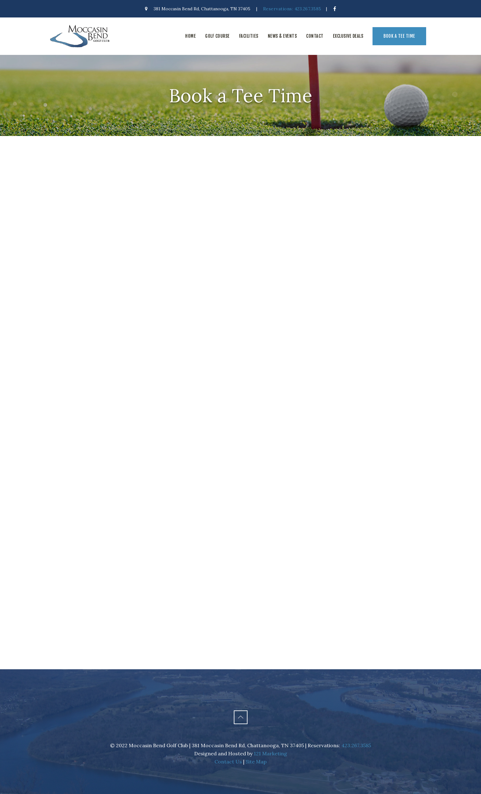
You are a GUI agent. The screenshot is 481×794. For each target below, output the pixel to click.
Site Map (256, 761)
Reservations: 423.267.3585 (292, 9)
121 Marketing (270, 753)
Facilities (248, 36)
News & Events (282, 36)
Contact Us (228, 761)
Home (190, 36)
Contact (315, 36)
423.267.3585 (356, 745)
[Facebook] (334, 8)
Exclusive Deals (348, 36)
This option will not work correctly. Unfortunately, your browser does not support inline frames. (241, 402)
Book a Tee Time (399, 36)
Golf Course (217, 36)
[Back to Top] (241, 717)
